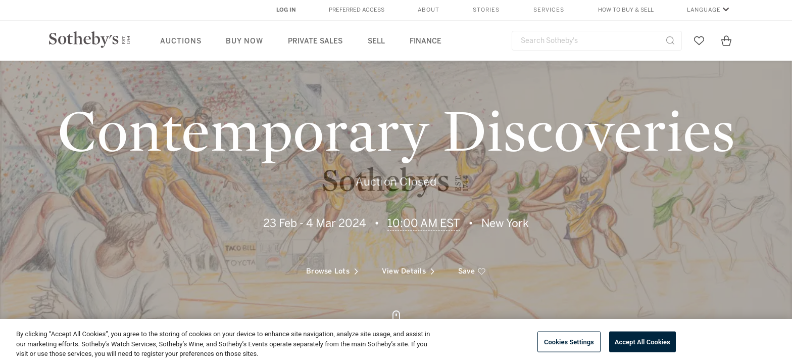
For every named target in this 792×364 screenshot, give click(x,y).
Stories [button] (486, 10)
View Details (408, 264)
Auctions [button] (181, 41)
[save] (472, 264)
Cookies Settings (569, 341)
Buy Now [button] (244, 41)
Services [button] (548, 10)
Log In (286, 10)
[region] (396, 341)
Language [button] (704, 10)
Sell (376, 41)
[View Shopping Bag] (726, 40)
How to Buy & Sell (626, 10)
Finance (425, 41)
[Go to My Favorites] (699, 40)
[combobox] (597, 41)
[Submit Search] (670, 40)
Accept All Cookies (642, 341)
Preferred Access (356, 10)
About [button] (428, 10)
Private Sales (315, 41)
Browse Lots (332, 264)
